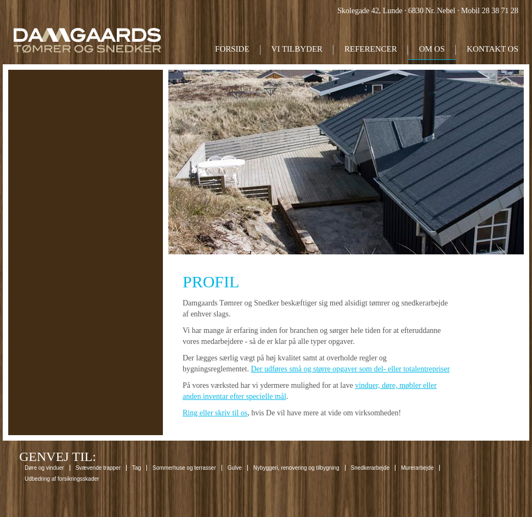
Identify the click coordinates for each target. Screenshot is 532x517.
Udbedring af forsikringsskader (62, 479)
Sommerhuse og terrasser (184, 468)
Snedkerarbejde (370, 468)
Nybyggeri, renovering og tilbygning (296, 468)
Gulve (235, 468)
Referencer (370, 49)
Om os (432, 49)
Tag (136, 468)
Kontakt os (492, 49)
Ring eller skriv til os (215, 413)
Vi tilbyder (296, 49)
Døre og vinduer (44, 468)
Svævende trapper (98, 468)
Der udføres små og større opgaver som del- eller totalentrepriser (350, 369)
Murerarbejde (417, 468)
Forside (232, 49)
